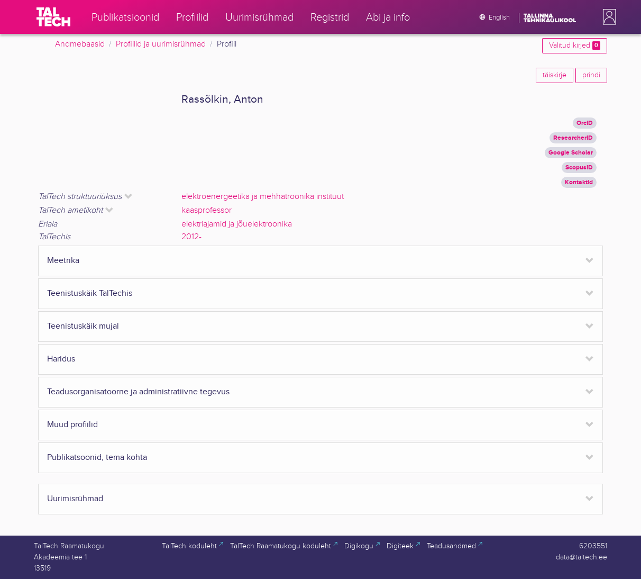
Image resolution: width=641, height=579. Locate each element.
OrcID (584, 123)
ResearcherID (573, 138)
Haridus (61, 359)
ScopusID (579, 167)
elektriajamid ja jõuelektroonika (236, 224)
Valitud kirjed (574, 45)
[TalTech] (53, 17)
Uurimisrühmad (75, 499)
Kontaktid (579, 182)
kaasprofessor (206, 210)
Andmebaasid (80, 44)
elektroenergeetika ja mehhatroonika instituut (262, 197)
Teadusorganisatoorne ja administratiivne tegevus (138, 392)
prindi (591, 75)
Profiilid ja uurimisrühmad (161, 44)
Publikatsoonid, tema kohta (97, 458)
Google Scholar (570, 153)
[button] (607, 17)
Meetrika (63, 261)
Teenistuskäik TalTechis (89, 293)
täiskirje (554, 75)
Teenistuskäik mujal (83, 326)
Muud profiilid (72, 425)
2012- (191, 237)
